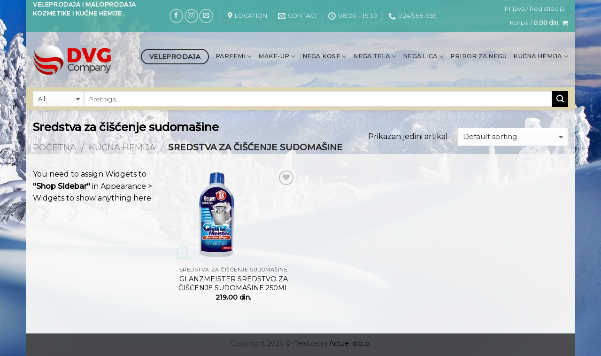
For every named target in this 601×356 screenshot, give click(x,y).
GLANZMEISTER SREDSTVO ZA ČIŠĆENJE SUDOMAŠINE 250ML (233, 283)
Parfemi (234, 56)
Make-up (276, 56)
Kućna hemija (540, 56)
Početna (54, 147)
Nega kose (324, 56)
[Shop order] (512, 137)
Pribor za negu (478, 56)
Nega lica (423, 56)
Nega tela (374, 56)
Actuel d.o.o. (349, 343)
